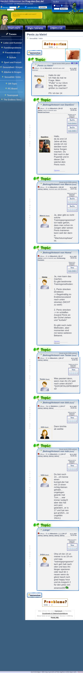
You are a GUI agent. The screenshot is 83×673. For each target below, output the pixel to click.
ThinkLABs (55, 618)
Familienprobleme (12, 48)
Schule (12, 57)
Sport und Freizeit (12, 62)
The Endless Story (13, 100)
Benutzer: (5, 7)
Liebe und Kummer (12, 43)
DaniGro (44, 137)
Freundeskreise (12, 53)
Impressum (58, 611)
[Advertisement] (40, 640)
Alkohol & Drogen (12, 72)
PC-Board (12, 89)
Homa (44, 277)
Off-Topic (12, 84)
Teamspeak (12, 95)
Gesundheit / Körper (12, 67)
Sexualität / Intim (12, 77)
